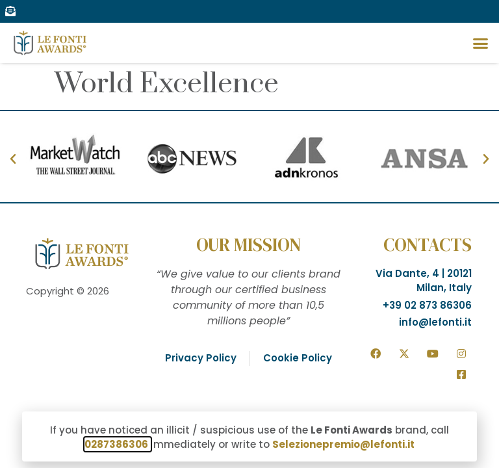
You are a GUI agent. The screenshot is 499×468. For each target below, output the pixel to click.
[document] (249, 234)
